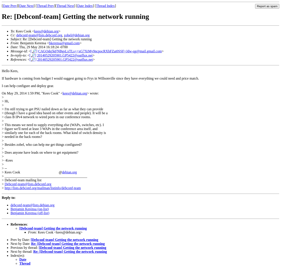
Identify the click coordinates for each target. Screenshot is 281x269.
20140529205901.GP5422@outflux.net (65, 55)
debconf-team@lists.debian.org (32, 205)
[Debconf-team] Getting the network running (53, 228)
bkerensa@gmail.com (64, 43)
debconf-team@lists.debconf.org (39, 35)
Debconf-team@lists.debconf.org (28, 184)
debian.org (69, 172)
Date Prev (10, 6)
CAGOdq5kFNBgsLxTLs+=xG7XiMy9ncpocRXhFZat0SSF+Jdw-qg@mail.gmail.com (100, 51)
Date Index (85, 6)
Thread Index (105, 6)
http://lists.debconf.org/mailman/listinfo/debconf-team (43, 188)
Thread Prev (45, 6)
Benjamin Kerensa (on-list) (30, 209)
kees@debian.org (46, 31)
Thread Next (65, 6)
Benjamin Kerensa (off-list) (30, 213)
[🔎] (34, 51)
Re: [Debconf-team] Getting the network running (68, 244)
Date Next (26, 6)
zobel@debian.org (77, 35)
